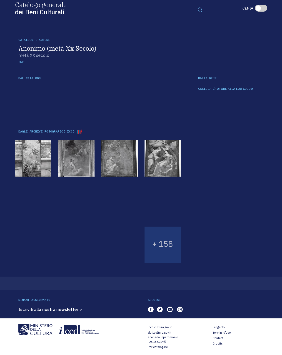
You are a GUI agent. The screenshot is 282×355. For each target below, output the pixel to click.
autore (44, 40)
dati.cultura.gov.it (159, 333)
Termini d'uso (222, 333)
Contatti (218, 338)
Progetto (219, 327)
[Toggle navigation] (199, 9)
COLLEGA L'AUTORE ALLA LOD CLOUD (225, 89)
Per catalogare (158, 347)
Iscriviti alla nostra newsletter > (50, 309)
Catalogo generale (41, 8)
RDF (21, 62)
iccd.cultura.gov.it (160, 327)
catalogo (25, 40)
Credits (218, 343)
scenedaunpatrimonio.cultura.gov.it (163, 339)
